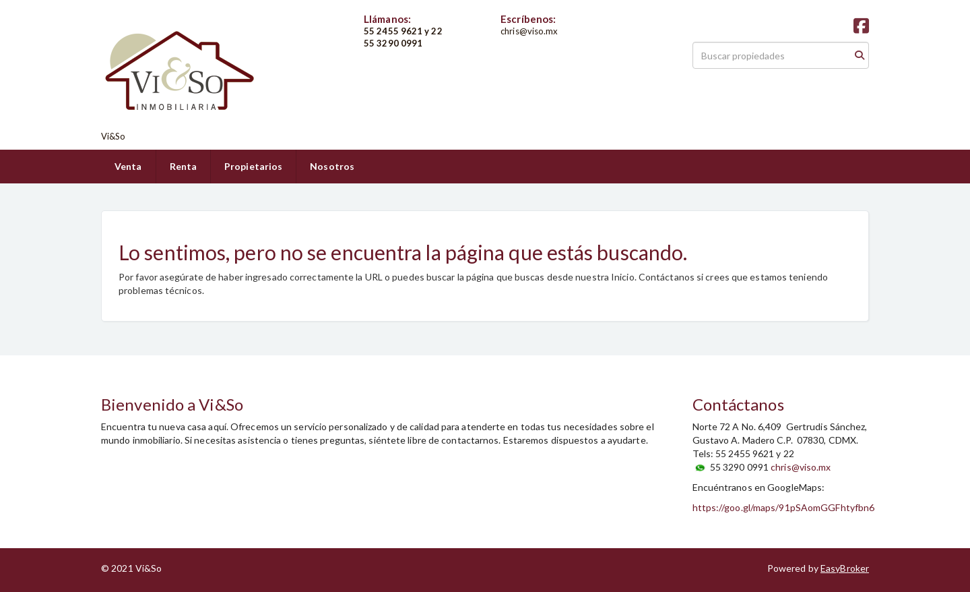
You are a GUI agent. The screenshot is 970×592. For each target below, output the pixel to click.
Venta (128, 166)
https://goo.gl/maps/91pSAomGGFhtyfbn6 (783, 507)
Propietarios (253, 166)
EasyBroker (844, 568)
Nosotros (332, 166)
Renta (183, 166)
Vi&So (113, 136)
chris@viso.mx (801, 467)
